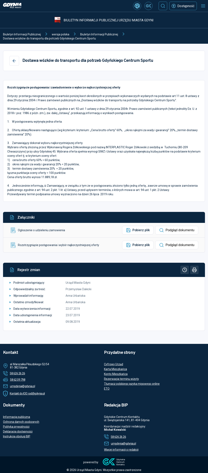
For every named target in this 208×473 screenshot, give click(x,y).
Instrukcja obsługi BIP (16, 436)
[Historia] (185, 270)
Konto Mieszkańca (116, 374)
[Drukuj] (194, 270)
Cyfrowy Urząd (113, 364)
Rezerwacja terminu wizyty (121, 378)
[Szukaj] (163, 6)
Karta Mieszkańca (115, 369)
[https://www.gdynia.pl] (12, 6)
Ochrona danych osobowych (21, 421)
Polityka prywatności (16, 426)
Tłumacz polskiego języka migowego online (132, 383)
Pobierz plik (138, 230)
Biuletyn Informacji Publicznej (22, 34)
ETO (106, 388)
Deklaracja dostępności (17, 431)
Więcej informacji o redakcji (121, 449)
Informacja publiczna (16, 417)
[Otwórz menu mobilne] (203, 6)
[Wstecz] (14, 61)
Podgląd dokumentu (176, 230)
